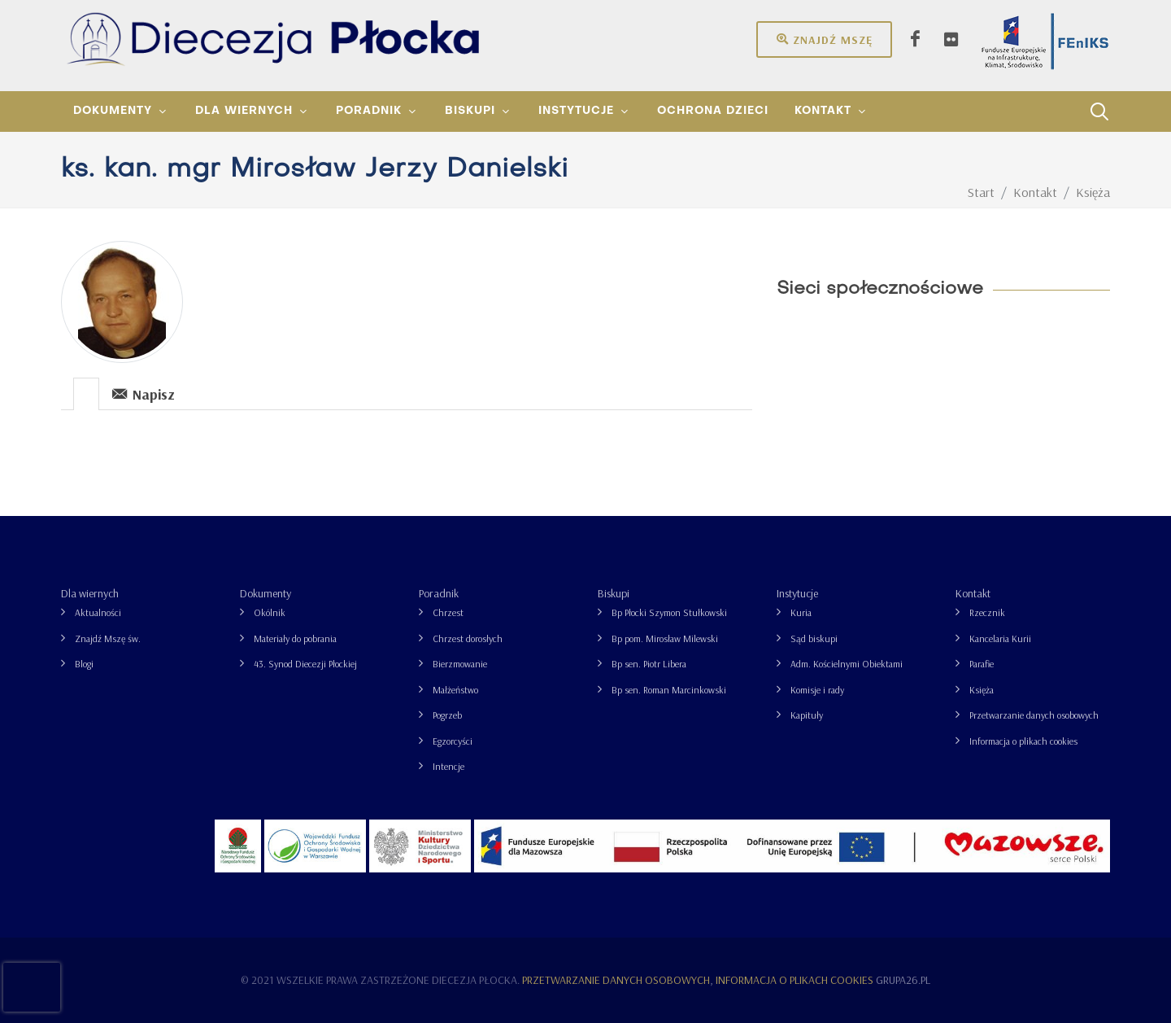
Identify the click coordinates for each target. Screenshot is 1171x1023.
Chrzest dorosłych (468, 638)
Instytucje (797, 593)
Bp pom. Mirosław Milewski (665, 638)
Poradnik (439, 593)
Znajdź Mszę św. (108, 638)
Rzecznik (987, 612)
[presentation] (86, 394)
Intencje (448, 766)
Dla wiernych (90, 593)
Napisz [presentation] (143, 393)
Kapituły (806, 715)
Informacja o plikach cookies (1023, 741)
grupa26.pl (903, 980)
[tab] (86, 392)
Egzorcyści (452, 741)
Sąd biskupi (814, 638)
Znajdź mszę (824, 39)
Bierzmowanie (460, 664)
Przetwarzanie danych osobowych (1034, 715)
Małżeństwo (455, 690)
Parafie (981, 664)
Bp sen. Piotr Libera (649, 664)
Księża (981, 690)
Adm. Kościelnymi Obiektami (846, 664)
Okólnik (269, 612)
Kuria (801, 612)
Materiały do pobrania (295, 638)
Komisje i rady (817, 690)
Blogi (84, 664)
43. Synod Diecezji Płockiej (305, 664)
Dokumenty (265, 593)
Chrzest (448, 612)
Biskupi (613, 593)
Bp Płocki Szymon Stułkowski (669, 612)
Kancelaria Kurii (1000, 638)
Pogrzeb (447, 715)
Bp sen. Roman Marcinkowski (669, 690)
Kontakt (973, 593)
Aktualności (98, 612)
